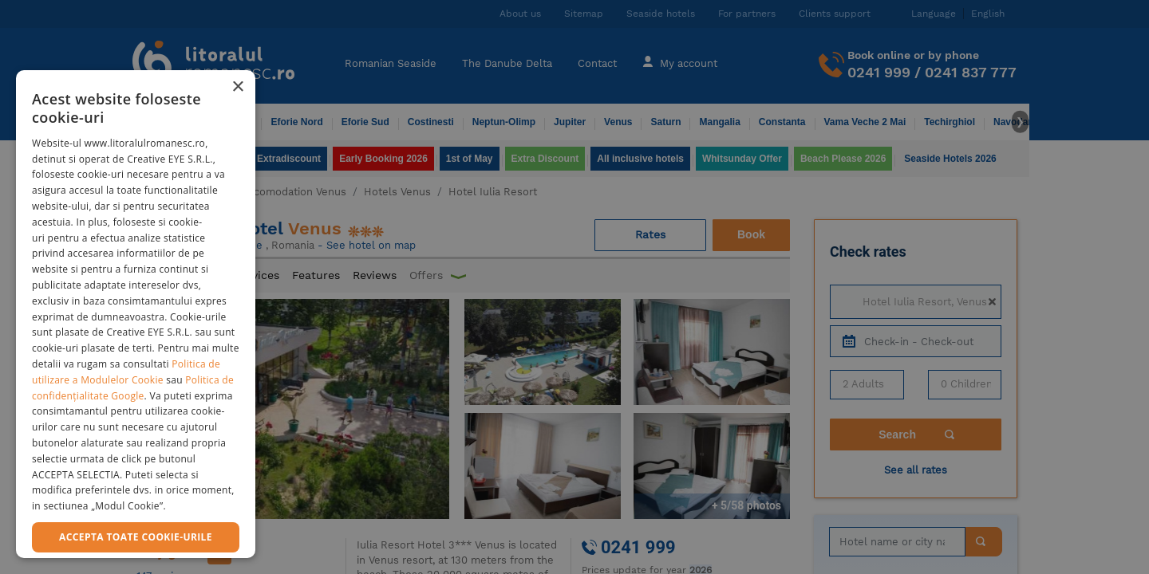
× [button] (237, 87)
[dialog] (135, 314)
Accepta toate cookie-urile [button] (135, 537)
